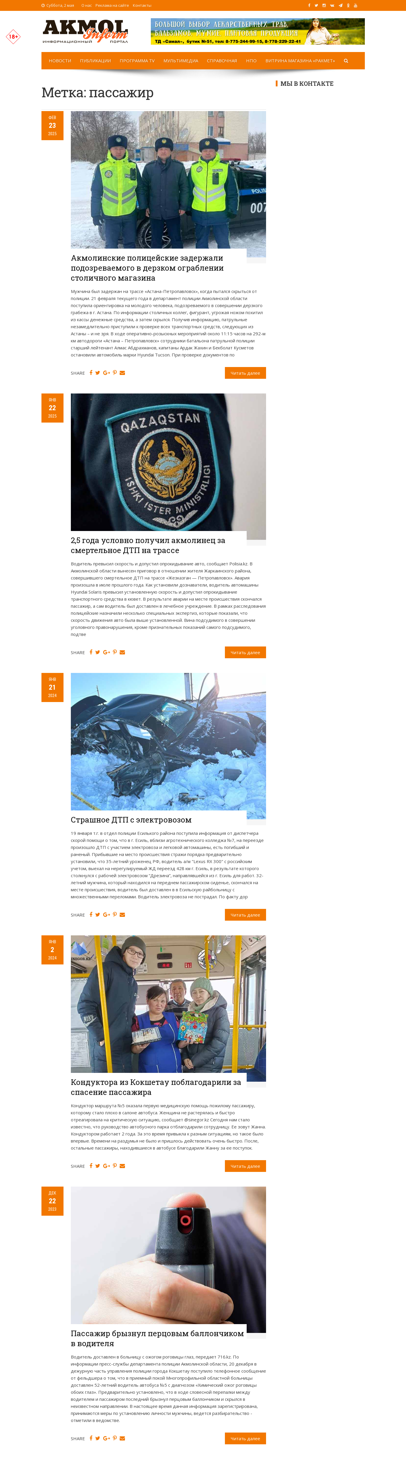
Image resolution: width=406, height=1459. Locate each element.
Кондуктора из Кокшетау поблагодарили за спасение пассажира (156, 1087)
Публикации (95, 60)
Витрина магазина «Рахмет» (300, 60)
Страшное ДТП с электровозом (131, 820)
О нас (86, 5)
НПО (251, 60)
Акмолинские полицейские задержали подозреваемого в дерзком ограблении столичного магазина (147, 268)
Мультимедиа (180, 60)
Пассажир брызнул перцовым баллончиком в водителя (157, 1338)
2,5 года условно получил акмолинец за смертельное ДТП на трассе (148, 545)
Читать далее (245, 373)
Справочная (222, 60)
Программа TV (137, 60)
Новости (60, 60)
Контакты (142, 5)
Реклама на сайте (112, 5)
